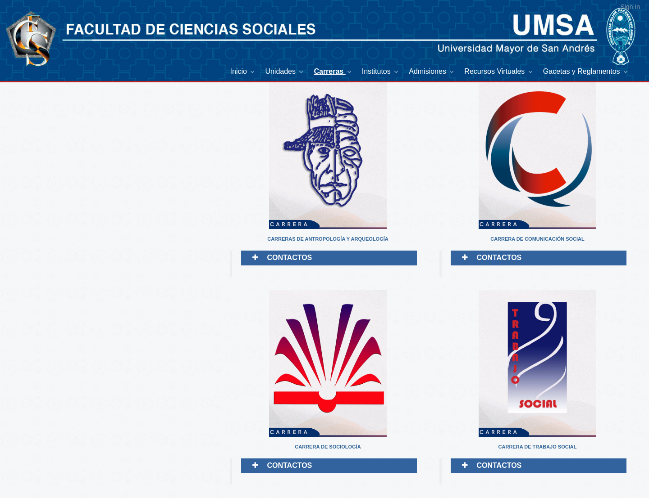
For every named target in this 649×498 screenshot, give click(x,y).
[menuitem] (243, 72)
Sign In (630, 6)
